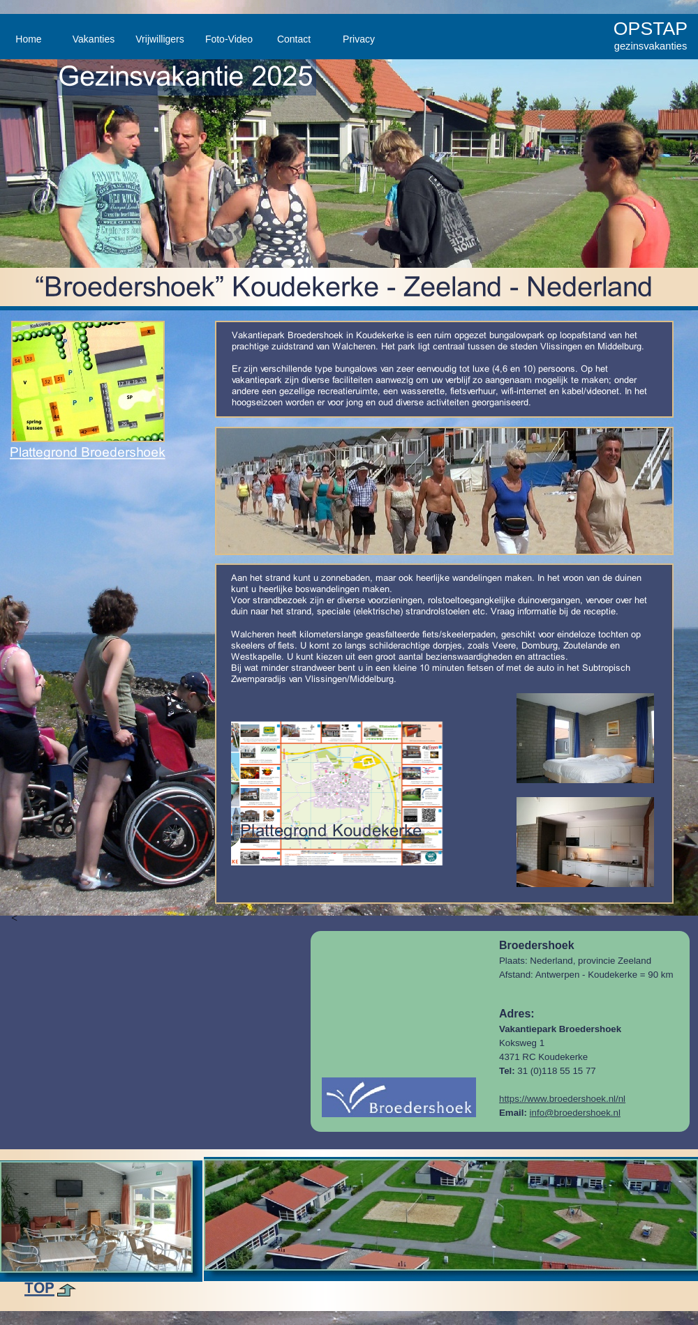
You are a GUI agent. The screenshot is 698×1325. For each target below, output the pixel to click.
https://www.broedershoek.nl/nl (562, 1098)
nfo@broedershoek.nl (576, 1112)
